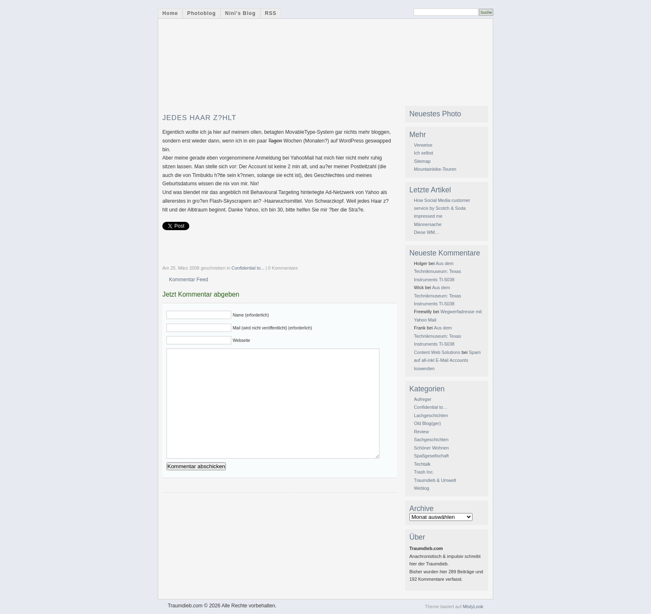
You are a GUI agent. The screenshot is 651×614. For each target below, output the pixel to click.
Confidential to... (248, 267)
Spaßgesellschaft (431, 455)
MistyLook (473, 606)
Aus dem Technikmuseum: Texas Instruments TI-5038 (437, 271)
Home (170, 13)
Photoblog (201, 13)
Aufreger (422, 399)
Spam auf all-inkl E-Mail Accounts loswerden (447, 360)
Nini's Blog (240, 13)
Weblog (421, 488)
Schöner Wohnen (431, 447)
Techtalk (422, 464)
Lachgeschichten (431, 415)
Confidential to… (431, 407)
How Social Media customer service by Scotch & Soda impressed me (442, 208)
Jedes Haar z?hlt (199, 118)
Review (421, 431)
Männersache (427, 224)
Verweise (423, 144)
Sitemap (422, 161)
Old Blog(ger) (427, 423)
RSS (271, 13)
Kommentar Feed (188, 279)
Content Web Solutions (437, 352)
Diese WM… (426, 232)
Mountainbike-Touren (435, 169)
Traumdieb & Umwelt (435, 480)
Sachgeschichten (431, 439)
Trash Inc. (424, 471)
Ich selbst (423, 152)
